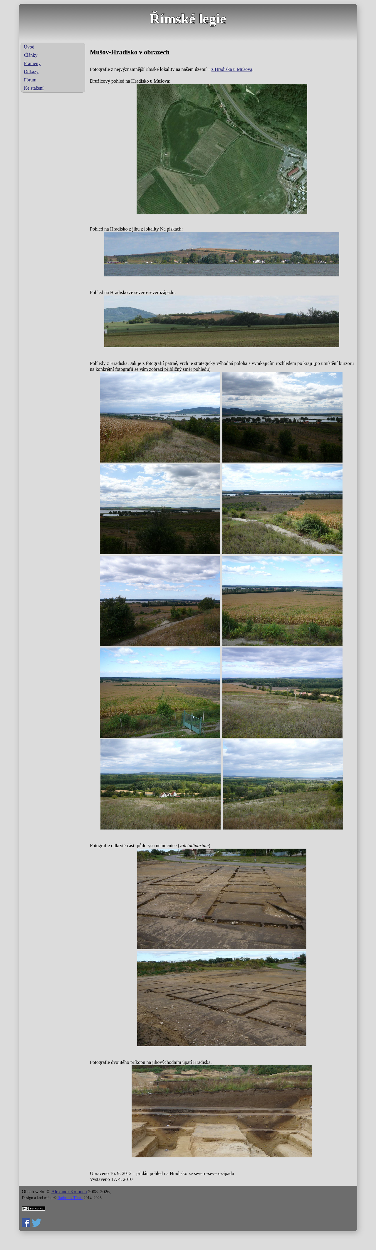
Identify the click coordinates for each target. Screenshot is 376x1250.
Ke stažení (33, 88)
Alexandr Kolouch (69, 1191)
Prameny (32, 63)
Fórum (30, 79)
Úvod (29, 46)
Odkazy (31, 71)
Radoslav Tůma (70, 1198)
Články (30, 55)
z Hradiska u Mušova (232, 69)
